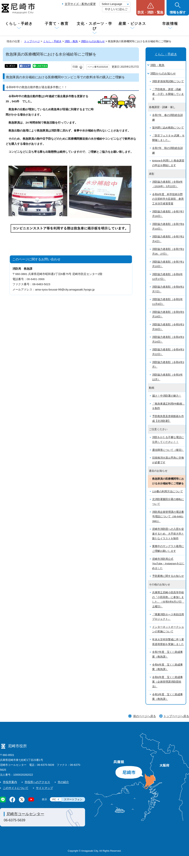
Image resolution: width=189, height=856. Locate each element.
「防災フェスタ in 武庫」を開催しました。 (168, 138)
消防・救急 (71, 41)
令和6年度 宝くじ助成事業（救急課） (167, 667)
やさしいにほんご (116, 9)
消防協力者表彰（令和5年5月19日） (168, 314)
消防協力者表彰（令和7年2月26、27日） (168, 251)
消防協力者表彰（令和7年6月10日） (168, 226)
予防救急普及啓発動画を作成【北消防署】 (168, 418)
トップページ (32, 41)
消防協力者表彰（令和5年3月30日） (168, 327)
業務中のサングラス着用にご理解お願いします (168, 548)
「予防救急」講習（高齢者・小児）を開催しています (168, 94)
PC (54, 799)
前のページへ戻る (144, 716)
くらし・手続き (19, 24)
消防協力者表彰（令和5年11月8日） (167, 301)
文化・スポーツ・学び (94, 26)
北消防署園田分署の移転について (168, 501)
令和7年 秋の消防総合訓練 (167, 150)
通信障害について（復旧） (168, 450)
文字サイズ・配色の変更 (80, 3)
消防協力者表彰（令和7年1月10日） (168, 264)
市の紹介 (63, 782)
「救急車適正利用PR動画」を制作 (168, 406)
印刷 (75, 66)
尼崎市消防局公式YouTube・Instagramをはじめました (168, 564)
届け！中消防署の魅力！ (166, 395)
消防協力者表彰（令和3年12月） (167, 377)
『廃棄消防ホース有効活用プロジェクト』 (168, 617)
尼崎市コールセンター (25, 814)
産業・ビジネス (132, 24)
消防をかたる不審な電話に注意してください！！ (168, 439)
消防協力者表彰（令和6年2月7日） (168, 289)
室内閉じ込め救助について (168, 127)
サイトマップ (44, 787)
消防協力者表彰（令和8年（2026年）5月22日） (167, 184)
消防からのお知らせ (93, 41)
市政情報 (170, 24)
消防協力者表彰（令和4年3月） (168, 364)
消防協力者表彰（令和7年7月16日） (168, 214)
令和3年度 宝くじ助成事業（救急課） (167, 697)
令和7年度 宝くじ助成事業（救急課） (167, 654)
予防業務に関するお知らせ (168, 576)
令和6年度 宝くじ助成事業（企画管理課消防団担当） (167, 682)
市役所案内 (10, 782)
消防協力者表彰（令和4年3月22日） (168, 352)
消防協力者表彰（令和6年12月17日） (167, 276)
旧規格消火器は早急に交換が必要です (168, 460)
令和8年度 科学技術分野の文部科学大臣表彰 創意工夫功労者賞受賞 (168, 199)
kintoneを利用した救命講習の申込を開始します (168, 163)
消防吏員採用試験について (168, 81)
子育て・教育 (56, 24)
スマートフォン (73, 799)
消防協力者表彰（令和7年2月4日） (168, 239)
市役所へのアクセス (37, 782)
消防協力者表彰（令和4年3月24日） (168, 339)
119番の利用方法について (167, 491)
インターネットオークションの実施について (168, 629)
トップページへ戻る (176, 716)
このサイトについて (15, 787)
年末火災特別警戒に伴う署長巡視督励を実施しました (168, 642)
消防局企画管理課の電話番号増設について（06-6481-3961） (168, 517)
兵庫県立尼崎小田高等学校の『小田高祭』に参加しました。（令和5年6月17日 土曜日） (168, 599)
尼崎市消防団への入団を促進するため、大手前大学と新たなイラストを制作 (168, 534)
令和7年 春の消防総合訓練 (167, 117)
